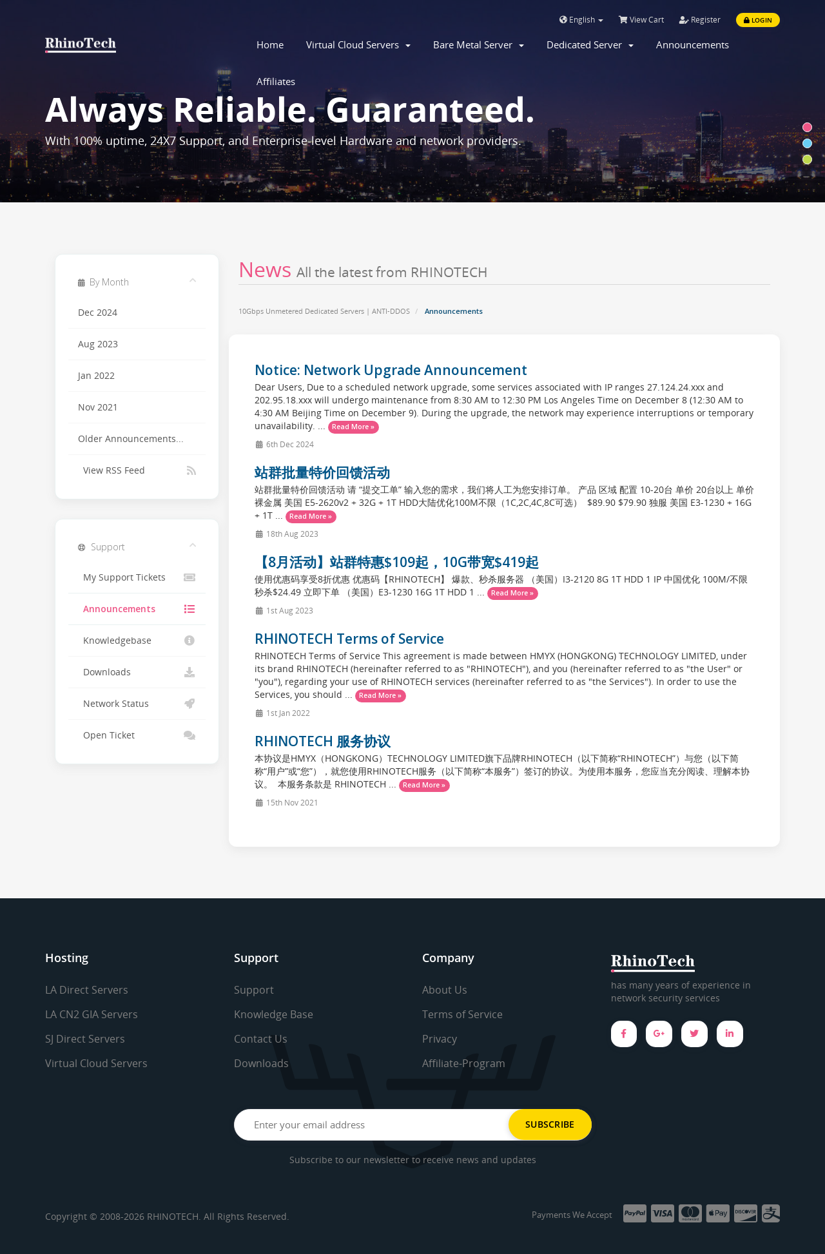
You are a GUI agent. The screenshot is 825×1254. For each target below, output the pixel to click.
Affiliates (276, 81)
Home (270, 44)
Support (254, 990)
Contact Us (260, 1039)
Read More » (353, 426)
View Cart (641, 19)
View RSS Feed (137, 470)
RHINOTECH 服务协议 (323, 741)
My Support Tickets (137, 577)
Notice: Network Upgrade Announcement (391, 370)
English (581, 19)
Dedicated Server (590, 44)
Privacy (439, 1039)
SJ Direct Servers (85, 1039)
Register (700, 19)
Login (758, 19)
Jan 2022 (96, 375)
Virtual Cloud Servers (358, 44)
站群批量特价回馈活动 (322, 472)
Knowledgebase (137, 640)
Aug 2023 (98, 344)
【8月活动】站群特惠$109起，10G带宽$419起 (397, 562)
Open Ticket (137, 735)
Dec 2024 (97, 312)
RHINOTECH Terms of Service (349, 639)
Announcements (692, 44)
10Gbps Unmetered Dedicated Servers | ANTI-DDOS (324, 311)
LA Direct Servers (86, 990)
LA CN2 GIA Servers (91, 1014)
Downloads (137, 672)
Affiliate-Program (463, 1063)
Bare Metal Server (478, 44)
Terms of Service (462, 1014)
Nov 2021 (98, 407)
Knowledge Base (273, 1014)
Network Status (137, 703)
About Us (444, 990)
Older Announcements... (131, 439)
